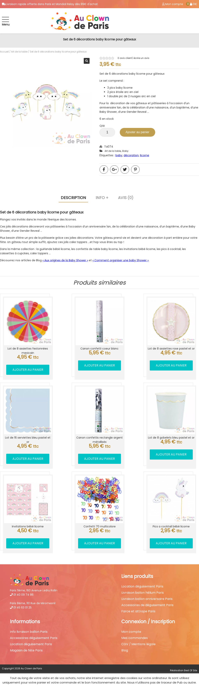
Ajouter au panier (137, 132)
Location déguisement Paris (142, 586)
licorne (144, 155)
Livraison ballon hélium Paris (142, 593)
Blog (124, 650)
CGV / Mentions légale (138, 644)
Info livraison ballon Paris (29, 632)
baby (118, 155)
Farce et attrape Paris (138, 611)
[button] (87, 61)
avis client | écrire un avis (133, 58)
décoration (131, 155)
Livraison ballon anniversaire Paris (147, 599)
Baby (125, 151)
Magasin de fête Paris (26, 650)
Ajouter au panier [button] (27, 369)
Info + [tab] (102, 197)
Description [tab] (73, 197)
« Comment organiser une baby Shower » (120, 260)
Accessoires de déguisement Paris (147, 605)
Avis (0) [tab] (125, 197)
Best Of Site (190, 670)
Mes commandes (134, 638)
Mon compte (131, 632)
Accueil (4, 51)
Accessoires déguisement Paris (33, 638)
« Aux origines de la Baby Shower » (65, 260)
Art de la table (19, 51)
